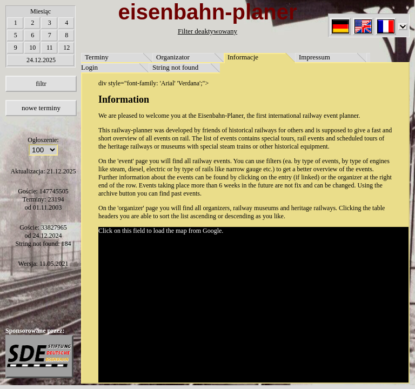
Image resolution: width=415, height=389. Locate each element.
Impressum (314, 57)
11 (49, 47)
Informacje (242, 57)
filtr (41, 83)
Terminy (97, 57)
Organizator (173, 57)
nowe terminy (41, 108)
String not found (175, 67)
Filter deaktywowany (207, 31)
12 (66, 47)
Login (89, 67)
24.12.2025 (41, 60)
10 (32, 47)
